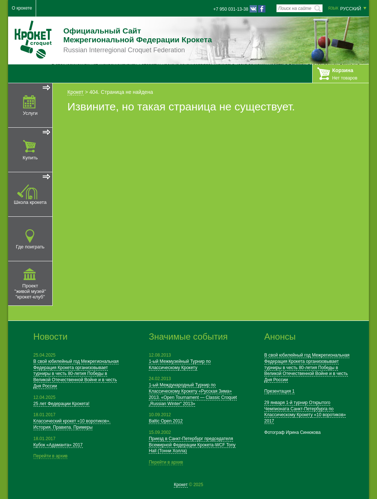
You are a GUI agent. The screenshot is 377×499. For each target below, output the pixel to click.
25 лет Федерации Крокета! (61, 403)
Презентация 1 (279, 391)
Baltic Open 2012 (166, 421)
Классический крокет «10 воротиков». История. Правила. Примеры (72, 424)
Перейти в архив (51, 456)
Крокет (75, 92)
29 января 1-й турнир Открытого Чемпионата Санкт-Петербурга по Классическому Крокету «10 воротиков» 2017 (305, 412)
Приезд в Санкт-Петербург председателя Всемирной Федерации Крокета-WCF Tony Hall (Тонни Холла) (192, 445)
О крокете (22, 8)
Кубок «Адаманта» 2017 (58, 444)
